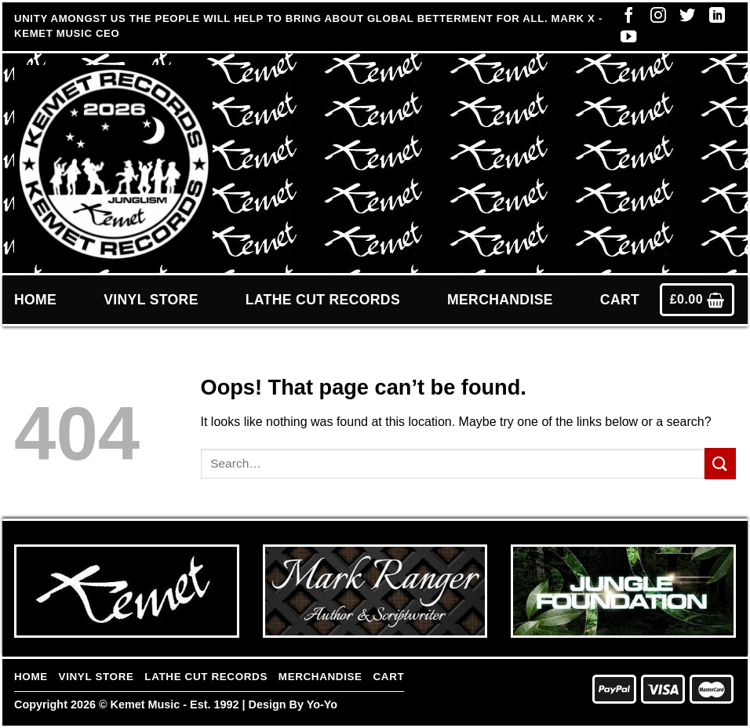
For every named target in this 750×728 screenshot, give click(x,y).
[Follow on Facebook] (624, 18)
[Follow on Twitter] (683, 18)
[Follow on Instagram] (654, 18)
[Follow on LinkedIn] (713, 18)
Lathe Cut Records (323, 300)
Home (35, 300)
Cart (619, 300)
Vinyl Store (151, 300)
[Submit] (720, 463)
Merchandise (500, 300)
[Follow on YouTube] (624, 40)
